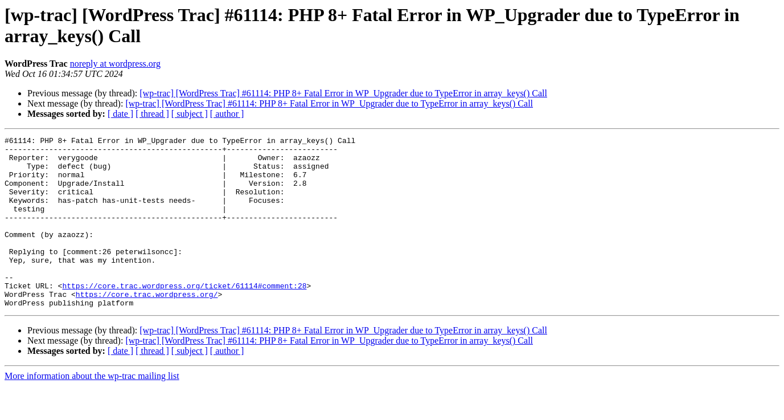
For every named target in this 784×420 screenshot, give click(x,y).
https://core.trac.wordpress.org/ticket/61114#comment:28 (184, 316)
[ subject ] (189, 114)
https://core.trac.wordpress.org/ (147, 326)
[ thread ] (152, 114)
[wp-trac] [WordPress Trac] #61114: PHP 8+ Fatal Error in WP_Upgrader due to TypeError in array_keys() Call (343, 93)
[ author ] (227, 114)
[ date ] (120, 114)
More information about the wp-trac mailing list (92, 410)
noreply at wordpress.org (115, 63)
